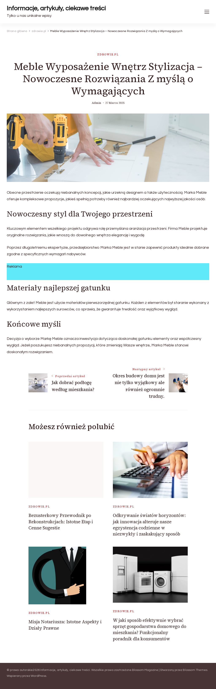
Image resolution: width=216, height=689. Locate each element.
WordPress (38, 675)
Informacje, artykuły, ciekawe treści (56, 8)
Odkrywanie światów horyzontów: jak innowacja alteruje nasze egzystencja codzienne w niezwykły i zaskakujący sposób (149, 524)
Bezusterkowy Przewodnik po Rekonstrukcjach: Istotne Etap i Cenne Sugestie (60, 521)
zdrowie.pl (108, 54)
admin (96, 103)
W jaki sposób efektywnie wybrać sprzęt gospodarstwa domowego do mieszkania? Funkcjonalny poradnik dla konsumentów (149, 629)
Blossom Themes (195, 670)
